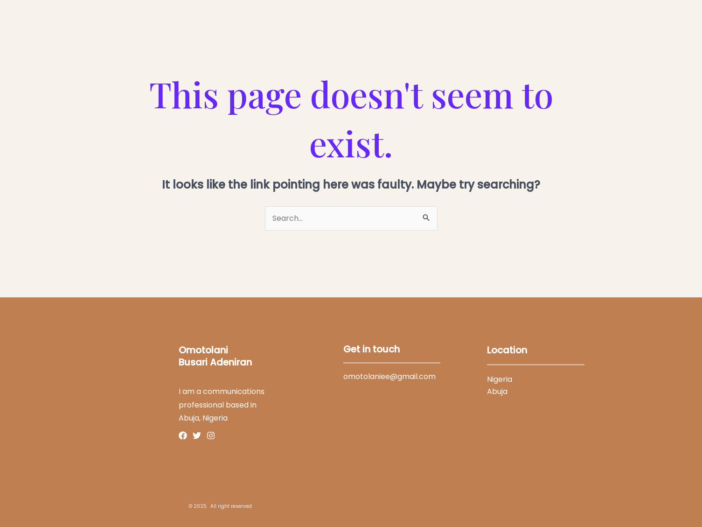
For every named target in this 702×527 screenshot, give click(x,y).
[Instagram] (211, 435)
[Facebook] (183, 435)
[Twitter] (197, 435)
